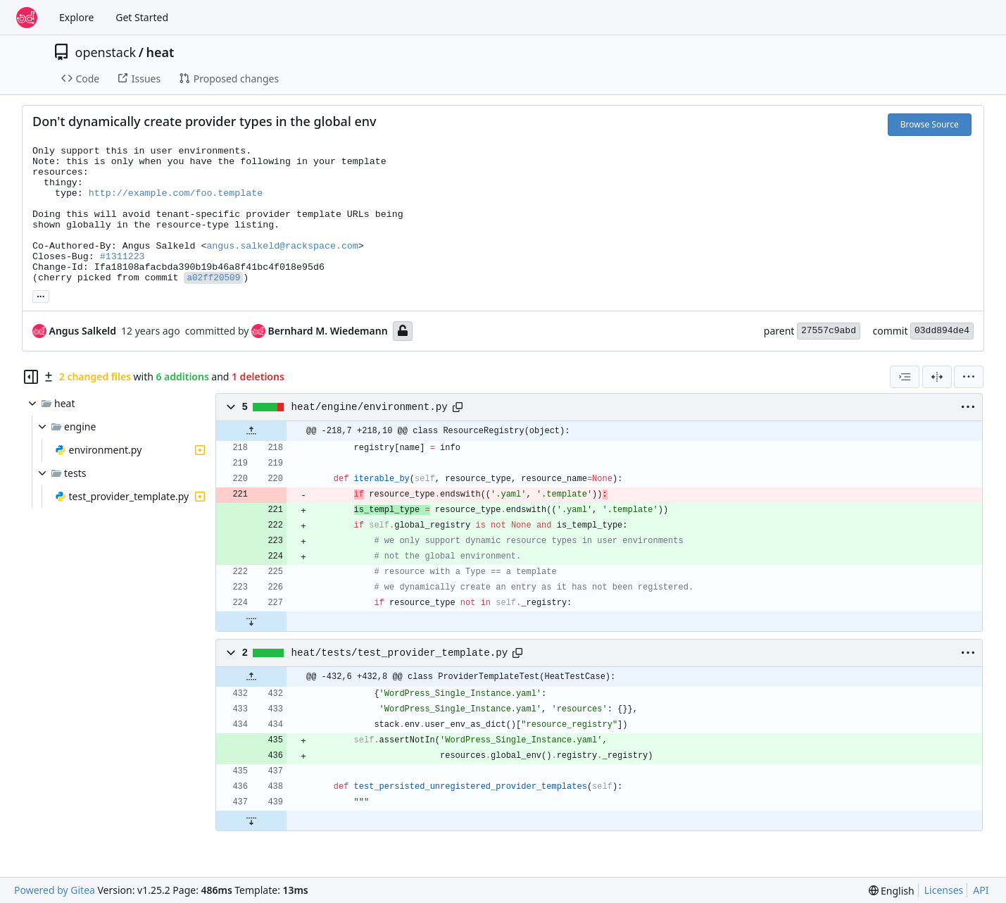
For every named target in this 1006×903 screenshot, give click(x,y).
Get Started (141, 17)
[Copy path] (457, 407)
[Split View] (937, 377)
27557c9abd (828, 330)
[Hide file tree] (31, 377)
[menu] (968, 377)
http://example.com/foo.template (176, 193)
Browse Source (929, 124)
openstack (106, 52)
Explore (76, 17)
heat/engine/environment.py (369, 407)
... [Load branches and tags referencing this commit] (41, 295)
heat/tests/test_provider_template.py (399, 653)
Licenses (944, 890)
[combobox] (904, 377)
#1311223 (122, 256)
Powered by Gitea (54, 890)
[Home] (26, 17)
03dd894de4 (941, 330)
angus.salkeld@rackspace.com (282, 246)
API (980, 890)
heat (160, 52)
